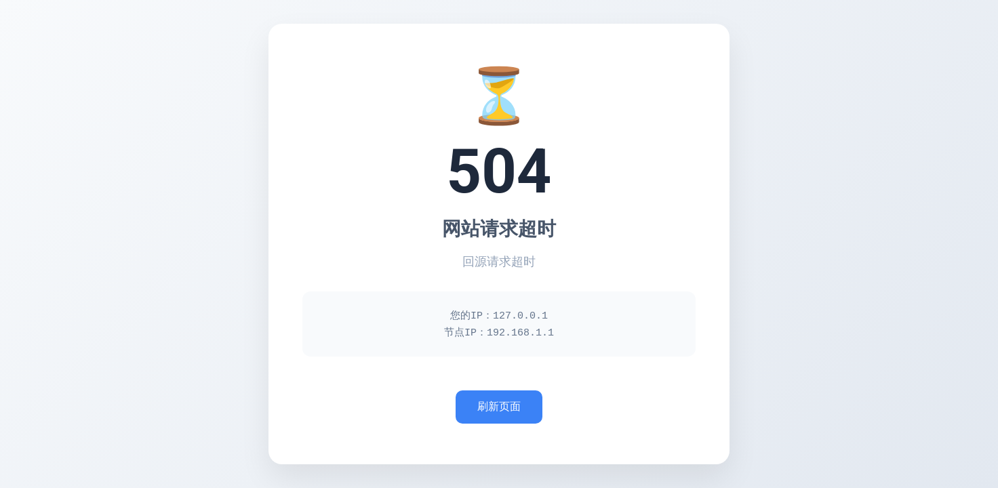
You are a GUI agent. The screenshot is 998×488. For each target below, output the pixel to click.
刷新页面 (499, 407)
